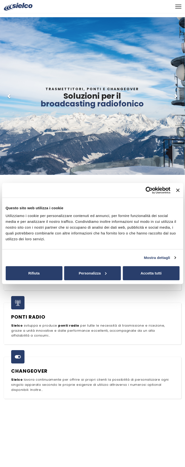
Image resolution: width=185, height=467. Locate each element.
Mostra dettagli (157, 258)
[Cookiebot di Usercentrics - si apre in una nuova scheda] (149, 190)
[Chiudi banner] (177, 190)
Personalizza (93, 273)
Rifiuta (34, 273)
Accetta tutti (151, 273)
